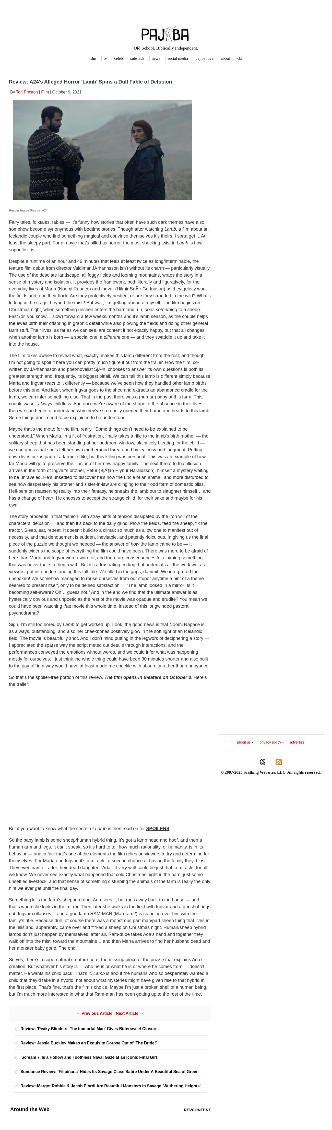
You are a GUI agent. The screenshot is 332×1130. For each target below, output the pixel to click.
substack (137, 58)
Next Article (127, 1013)
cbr (240, 58)
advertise (297, 742)
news (156, 58)
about (225, 58)
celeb (118, 58)
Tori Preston (27, 92)
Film (45, 92)
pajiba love (204, 58)
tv (105, 58)
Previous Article (96, 1013)
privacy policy (270, 742)
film (92, 58)
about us (244, 742)
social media (178, 58)
